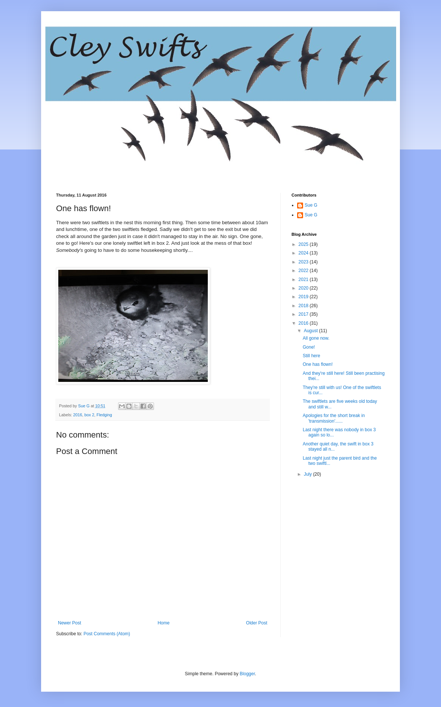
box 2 (89, 415)
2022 (304, 270)
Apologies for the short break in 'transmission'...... (334, 418)
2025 (304, 244)
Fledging (104, 415)
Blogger (247, 673)
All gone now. (316, 338)
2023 (304, 262)
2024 (304, 253)
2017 (304, 314)
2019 (304, 296)
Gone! (309, 347)
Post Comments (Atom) (106, 633)
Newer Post (69, 623)
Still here (311, 355)
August (311, 330)
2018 (304, 305)
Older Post (256, 623)
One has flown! (318, 364)
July (308, 474)
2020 (304, 288)
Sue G (311, 205)
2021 (304, 279)
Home (164, 623)
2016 (77, 415)
